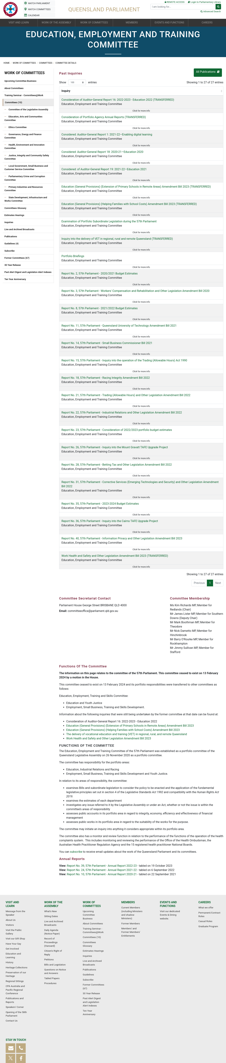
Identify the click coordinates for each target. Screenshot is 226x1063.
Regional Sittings (15, 928)
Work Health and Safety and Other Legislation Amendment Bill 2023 (108, 678)
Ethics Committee (17, 127)
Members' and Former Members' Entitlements (130, 880)
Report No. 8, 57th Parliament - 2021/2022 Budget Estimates (99, 280)
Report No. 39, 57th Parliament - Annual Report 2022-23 (102, 805)
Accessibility (94, 1042)
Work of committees (24, 63)
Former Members (130, 871)
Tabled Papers (52, 926)
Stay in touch (16, 987)
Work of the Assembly (53, 851)
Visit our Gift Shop (15, 886)
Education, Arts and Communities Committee (23, 118)
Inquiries (8, 222)
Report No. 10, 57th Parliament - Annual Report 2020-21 (102, 814)
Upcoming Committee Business (20, 81)
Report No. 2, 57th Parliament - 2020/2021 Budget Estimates (99, 250)
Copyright (133, 1042)
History (9, 910)
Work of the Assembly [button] (56, 22)
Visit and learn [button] (19, 22)
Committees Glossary (15, 208)
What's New (50, 858)
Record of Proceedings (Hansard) (51, 890)
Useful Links (190, 1042)
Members (128, 850)
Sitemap (33, 1042)
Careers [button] (207, 22)
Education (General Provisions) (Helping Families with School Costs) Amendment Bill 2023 (123, 669)
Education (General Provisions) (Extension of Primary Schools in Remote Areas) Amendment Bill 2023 (130, 665)
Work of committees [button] (94, 22)
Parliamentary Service (168, 1042)
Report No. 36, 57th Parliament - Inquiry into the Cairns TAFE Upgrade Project (109, 465)
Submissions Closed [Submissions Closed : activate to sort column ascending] (207, 93)
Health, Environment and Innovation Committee (24, 146)
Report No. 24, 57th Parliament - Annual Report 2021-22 (102, 810)
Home (7, 63)
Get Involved (12, 896)
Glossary (46, 1042)
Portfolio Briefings (72, 237)
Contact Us (12, 968)
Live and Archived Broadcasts (19, 229)
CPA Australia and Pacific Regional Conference (15, 937)
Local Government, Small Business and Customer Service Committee (26, 168)
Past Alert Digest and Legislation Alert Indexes (28, 272)
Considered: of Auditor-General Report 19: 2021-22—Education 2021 (104, 160)
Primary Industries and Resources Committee (23, 189)
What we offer (205, 855)
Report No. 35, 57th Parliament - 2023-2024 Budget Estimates (100, 452)
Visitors (10, 872)
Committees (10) (13, 102)
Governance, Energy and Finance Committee (22, 136)
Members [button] (132, 22)
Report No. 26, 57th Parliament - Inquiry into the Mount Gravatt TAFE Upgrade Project (114, 405)
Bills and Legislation (55, 912)
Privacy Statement (115, 1042)
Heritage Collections (16, 915)
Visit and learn (12, 851)
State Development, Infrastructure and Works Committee (25, 199)
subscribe (76, 791)
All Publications (208, 71)
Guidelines (88, 922)
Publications (10, 236)
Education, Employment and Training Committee (106, 108)
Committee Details (65, 63)
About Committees (14, 88)
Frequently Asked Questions (69, 1042)
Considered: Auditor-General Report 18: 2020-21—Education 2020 (102, 147)
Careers (204, 850)
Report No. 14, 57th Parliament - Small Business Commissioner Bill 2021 (106, 310)
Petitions (49, 907)
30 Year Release (12, 265)
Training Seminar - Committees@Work (23, 95)
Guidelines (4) (11, 243)
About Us (10, 867)
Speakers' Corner (15, 954)
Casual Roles (205, 868)
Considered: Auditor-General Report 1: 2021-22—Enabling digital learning (106, 134)
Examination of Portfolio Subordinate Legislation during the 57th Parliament (109, 207)
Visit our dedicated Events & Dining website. (170, 862)
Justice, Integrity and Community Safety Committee (26, 157)
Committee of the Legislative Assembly (28, 109)
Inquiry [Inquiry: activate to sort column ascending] (65, 95)
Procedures (50, 930)
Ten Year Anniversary (15, 279)
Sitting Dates (51, 863)
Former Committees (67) (16, 258)
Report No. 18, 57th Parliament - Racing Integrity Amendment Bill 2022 (105, 341)
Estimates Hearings (14, 215)
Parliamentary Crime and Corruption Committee (24, 178)
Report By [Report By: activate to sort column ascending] (178, 95)
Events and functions (168, 851)
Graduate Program (208, 874)
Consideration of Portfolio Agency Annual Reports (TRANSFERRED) (103, 121)
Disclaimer (147, 1042)
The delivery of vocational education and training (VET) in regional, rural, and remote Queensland (126, 674)
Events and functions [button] (169, 22)
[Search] (183, 6)
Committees (46, 63)
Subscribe (9, 250)
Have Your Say (13, 891)
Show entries (78, 82)
